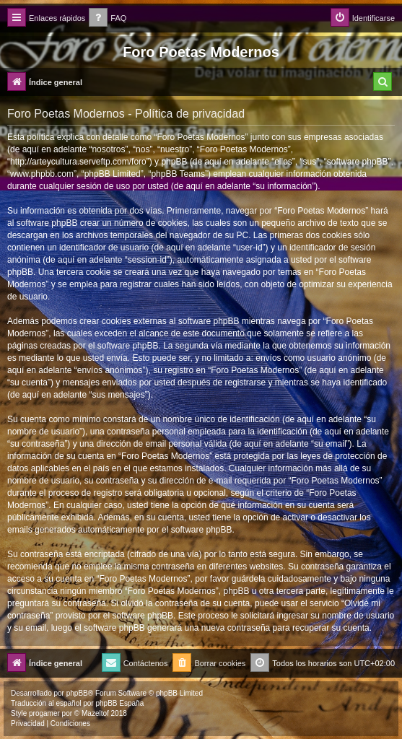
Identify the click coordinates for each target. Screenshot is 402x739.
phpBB (77, 693)
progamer (44, 713)
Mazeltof (95, 713)
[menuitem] (107, 18)
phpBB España (119, 703)
